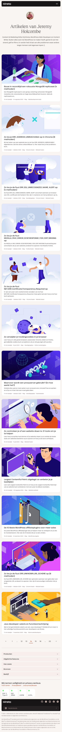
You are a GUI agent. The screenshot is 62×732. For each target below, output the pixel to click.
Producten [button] (8, 654)
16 (40, 641)
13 (26, 641)
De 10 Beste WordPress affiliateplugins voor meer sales (30, 527)
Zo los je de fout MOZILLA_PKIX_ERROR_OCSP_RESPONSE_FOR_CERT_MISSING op (30, 238)
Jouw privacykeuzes (30, 685)
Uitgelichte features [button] (11, 659)
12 (21, 641)
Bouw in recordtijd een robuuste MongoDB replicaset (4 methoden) (30, 87)
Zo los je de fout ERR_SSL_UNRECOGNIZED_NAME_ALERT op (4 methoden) (31, 188)
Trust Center (6, 685)
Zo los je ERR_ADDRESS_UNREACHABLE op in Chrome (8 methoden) (29, 138)
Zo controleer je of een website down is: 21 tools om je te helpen (30, 432)
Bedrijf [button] (6, 674)
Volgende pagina (56, 641)
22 (50, 641)
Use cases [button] (8, 664)
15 (35, 641)
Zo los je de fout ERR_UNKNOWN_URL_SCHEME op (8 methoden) (27, 574)
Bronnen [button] (7, 669)
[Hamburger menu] (57, 4)
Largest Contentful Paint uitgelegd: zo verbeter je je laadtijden (28, 480)
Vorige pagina (6, 641)
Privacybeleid (16, 685)
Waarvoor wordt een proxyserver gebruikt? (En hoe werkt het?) (28, 383)
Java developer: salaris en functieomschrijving (26, 624)
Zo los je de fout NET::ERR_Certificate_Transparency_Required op (26, 287)
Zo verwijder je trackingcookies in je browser (25, 336)
